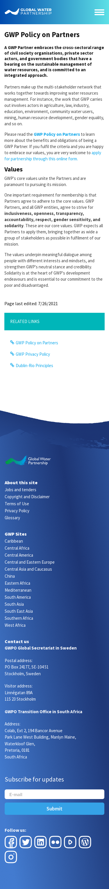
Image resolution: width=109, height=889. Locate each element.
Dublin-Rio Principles (34, 365)
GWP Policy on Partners (37, 342)
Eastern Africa (17, 583)
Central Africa (17, 548)
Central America (19, 555)
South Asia (14, 604)
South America (18, 597)
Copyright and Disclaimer (27, 496)
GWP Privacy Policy (33, 354)
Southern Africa (19, 618)
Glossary (12, 517)
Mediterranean (18, 590)
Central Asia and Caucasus (28, 569)
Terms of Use (17, 503)
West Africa (15, 625)
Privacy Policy (17, 510)
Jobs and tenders (20, 489)
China (10, 576)
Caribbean (14, 541)
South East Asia (19, 611)
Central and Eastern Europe (30, 562)
